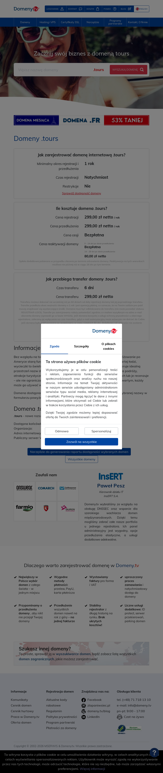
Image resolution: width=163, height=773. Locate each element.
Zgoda (54, 346)
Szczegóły (81, 346)
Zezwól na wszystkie (81, 442)
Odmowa (62, 431)
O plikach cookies (109, 346)
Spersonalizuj (101, 431)
